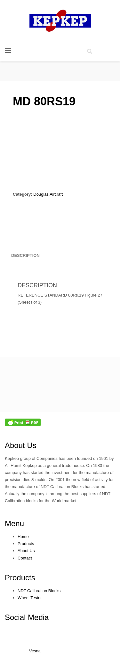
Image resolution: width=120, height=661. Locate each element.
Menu (14, 523)
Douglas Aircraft (48, 194)
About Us (20, 445)
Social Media (27, 617)
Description (25, 255)
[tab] (25, 255)
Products (20, 577)
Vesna (35, 651)
